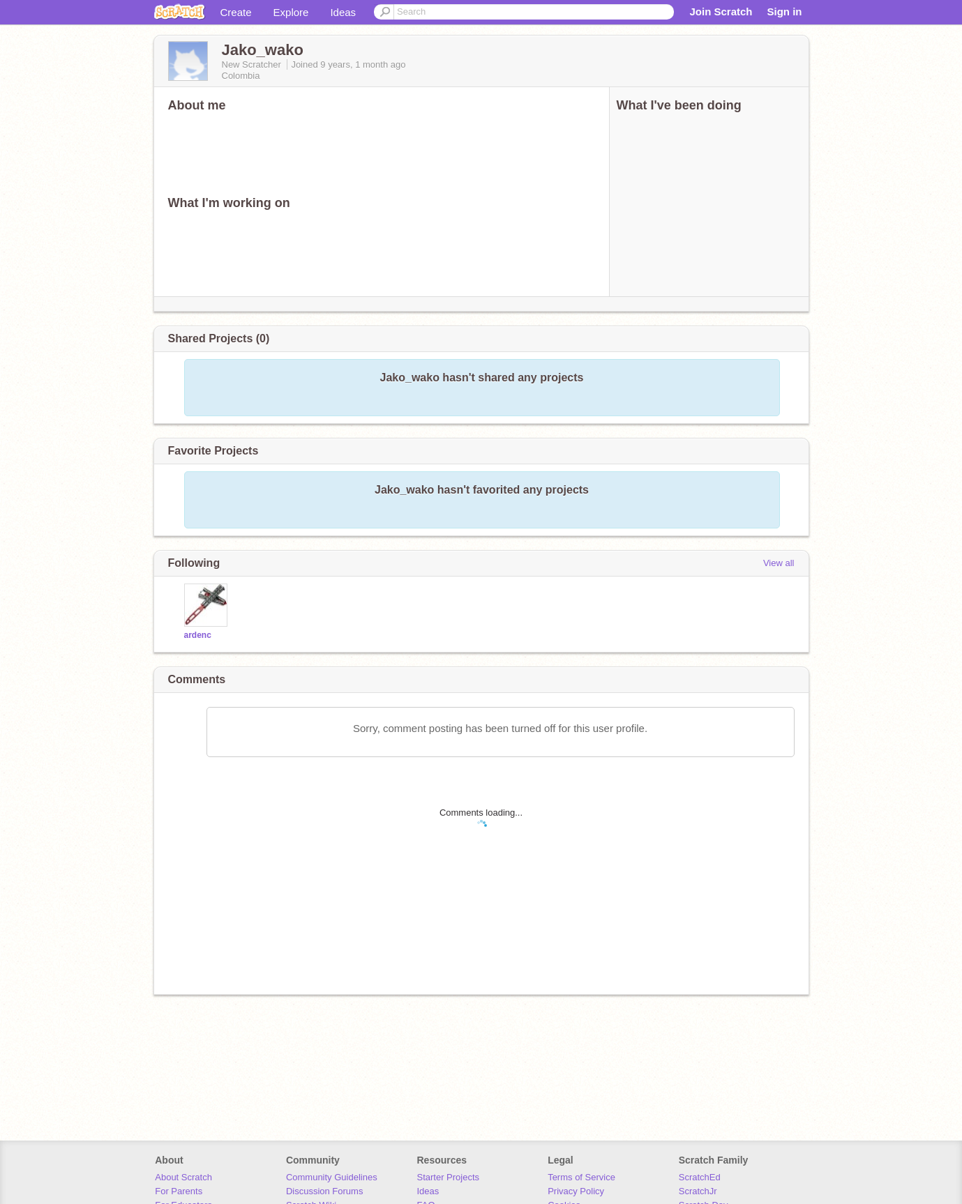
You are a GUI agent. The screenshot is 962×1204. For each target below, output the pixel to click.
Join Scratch (720, 11)
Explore (291, 12)
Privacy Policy (576, 1191)
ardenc (197, 635)
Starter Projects (448, 1177)
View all (779, 563)
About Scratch (183, 1177)
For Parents (178, 1191)
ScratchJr (698, 1191)
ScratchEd (700, 1177)
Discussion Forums (324, 1191)
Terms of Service (581, 1177)
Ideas (343, 12)
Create (236, 12)
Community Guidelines (331, 1177)
